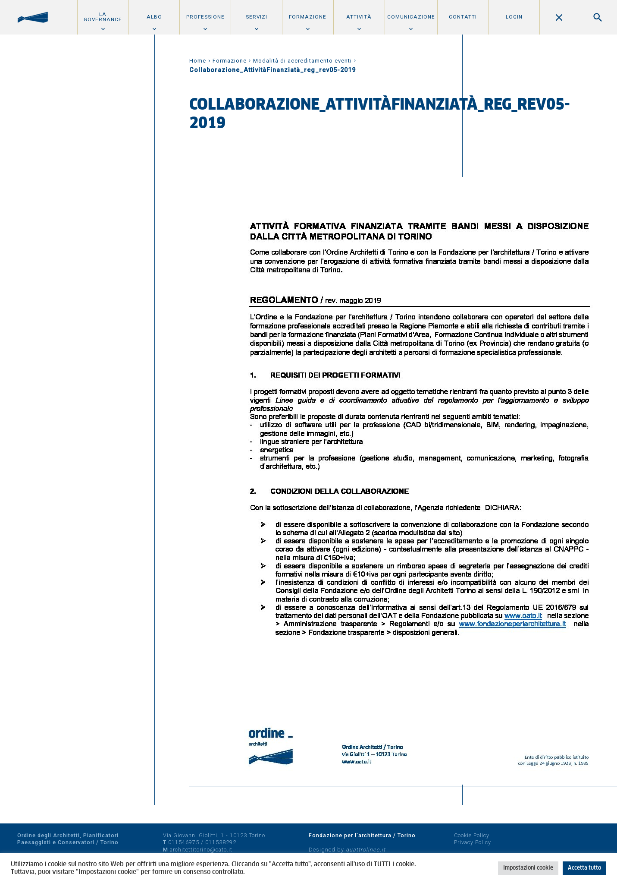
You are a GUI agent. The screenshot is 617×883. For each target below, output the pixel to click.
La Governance (103, 16)
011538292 (220, 842)
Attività (359, 17)
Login (514, 17)
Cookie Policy (471, 835)
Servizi (256, 17)
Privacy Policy (472, 842)
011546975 (183, 842)
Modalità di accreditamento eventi (302, 60)
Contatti (463, 17)
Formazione (307, 17)
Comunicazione (411, 17)
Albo (154, 17)
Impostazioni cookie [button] (528, 868)
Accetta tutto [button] (584, 868)
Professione (205, 17)
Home (197, 60)
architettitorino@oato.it (201, 849)
